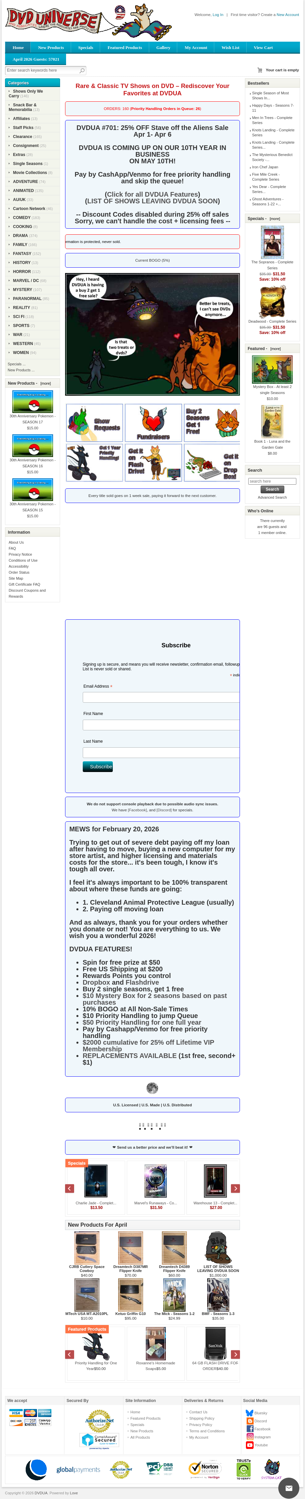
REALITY (21, 307)
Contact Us (198, 1412)
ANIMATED (23, 190)
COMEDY (22, 217)
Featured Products (124, 47)
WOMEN (21, 352)
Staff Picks (23, 127)
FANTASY (22, 253)
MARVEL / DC (26, 280)
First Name (93, 713)
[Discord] (164, 810)
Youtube (261, 1445)
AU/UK (19, 199)
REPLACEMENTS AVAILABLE (130, 1055)
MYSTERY (22, 289)
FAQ (12, 548)
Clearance (22, 136)
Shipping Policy (201, 1418)
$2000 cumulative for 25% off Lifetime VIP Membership (148, 1046)
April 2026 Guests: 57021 (36, 59)
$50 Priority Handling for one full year (142, 1022)
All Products (140, 1437)
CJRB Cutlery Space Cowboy (86, 1269)
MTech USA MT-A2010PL (86, 1314)
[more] (44, 383)
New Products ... (21, 370)
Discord (261, 1421)
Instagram (263, 1437)
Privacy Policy (200, 1425)
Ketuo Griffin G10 (130, 1314)
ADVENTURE (25, 181)
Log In (218, 15)
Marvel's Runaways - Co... (155, 1203)
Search (255, 470)
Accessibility (19, 566)
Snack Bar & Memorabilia (23, 107)
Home (18, 47)
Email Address (97, 687)
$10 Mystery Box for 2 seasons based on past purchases (155, 999)
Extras (19, 154)
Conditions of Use (23, 560)
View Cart (263, 47)
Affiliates (21, 118)
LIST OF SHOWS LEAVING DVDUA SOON (152, 201)
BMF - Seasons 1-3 (218, 1314)
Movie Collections (30, 172)
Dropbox (96, 982)
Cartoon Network (29, 208)
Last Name (93, 741)
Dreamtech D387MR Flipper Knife (130, 1269)
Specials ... (17, 364)
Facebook (263, 1429)
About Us (16, 542)
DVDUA (41, 1493)
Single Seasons (28, 163)
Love (74, 1493)
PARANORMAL (27, 298)
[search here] (272, 481)
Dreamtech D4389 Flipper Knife (174, 1269)
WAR (17, 334)
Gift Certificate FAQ (24, 584)
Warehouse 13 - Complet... (215, 1203)
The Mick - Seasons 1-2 (174, 1314)
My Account (196, 47)
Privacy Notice (20, 554)
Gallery (164, 47)
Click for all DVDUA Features (152, 194)
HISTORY (22, 262)
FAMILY (20, 244)
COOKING (22, 226)
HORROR (22, 271)
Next (232, 1189)
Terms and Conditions (207, 1431)
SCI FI (18, 316)
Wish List (231, 47)
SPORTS (21, 325)
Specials (85, 47)
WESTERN (23, 343)
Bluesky (261, 1413)
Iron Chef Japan (265, 167)
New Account (288, 15)
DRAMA (20, 235)
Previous (73, 1189)
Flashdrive (142, 982)
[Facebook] (137, 810)
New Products (51, 47)
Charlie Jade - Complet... (96, 1203)
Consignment (26, 145)
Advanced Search (272, 497)
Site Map (16, 578)
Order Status (19, 572)
